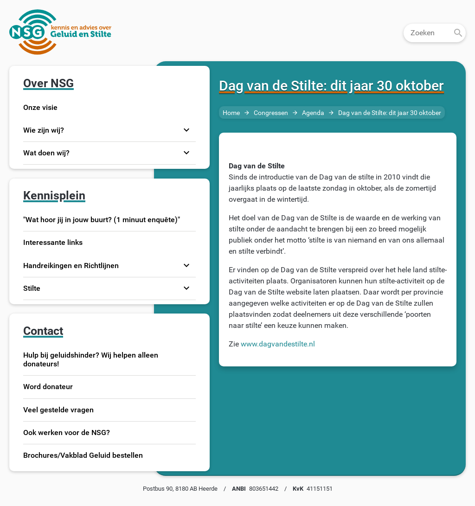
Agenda (313, 113)
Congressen (271, 113)
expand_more (186, 129)
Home (231, 113)
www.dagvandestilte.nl (278, 343)
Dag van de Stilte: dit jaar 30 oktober (389, 113)
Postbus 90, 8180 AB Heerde (180, 488)
